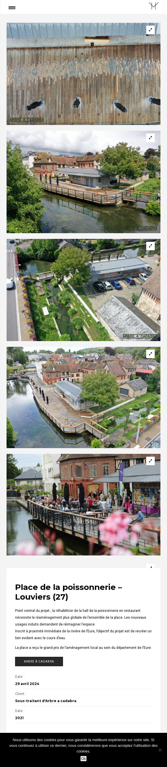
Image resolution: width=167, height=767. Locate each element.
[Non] (160, 750)
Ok (83, 758)
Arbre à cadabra (39, 661)
